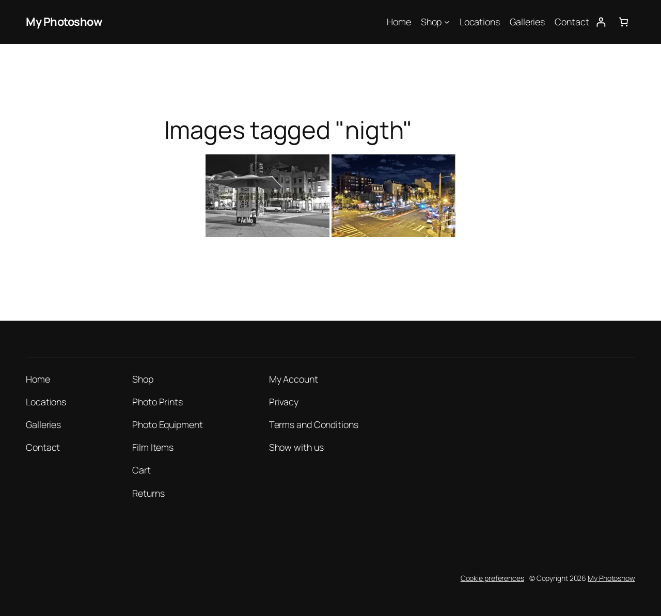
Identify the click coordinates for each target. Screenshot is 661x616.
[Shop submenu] (447, 22)
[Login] (600, 22)
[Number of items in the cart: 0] (623, 22)
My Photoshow (64, 21)
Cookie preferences (492, 578)
